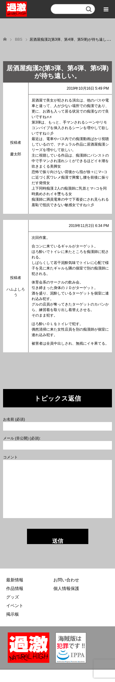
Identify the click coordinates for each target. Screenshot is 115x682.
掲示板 (12, 614)
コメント (10, 457)
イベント (14, 605)
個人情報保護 (66, 588)
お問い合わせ (66, 579)
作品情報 (14, 588)
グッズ (12, 597)
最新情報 (14, 579)
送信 (57, 541)
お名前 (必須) (14, 419)
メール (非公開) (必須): (21, 438)
